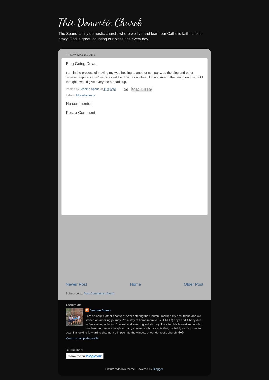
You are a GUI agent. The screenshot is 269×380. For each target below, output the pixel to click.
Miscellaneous (85, 95)
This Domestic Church (100, 22)
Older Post (193, 284)
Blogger (158, 369)
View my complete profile (82, 338)
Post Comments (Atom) (99, 293)
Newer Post (76, 284)
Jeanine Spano (100, 310)
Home (135, 284)
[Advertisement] (134, 248)
